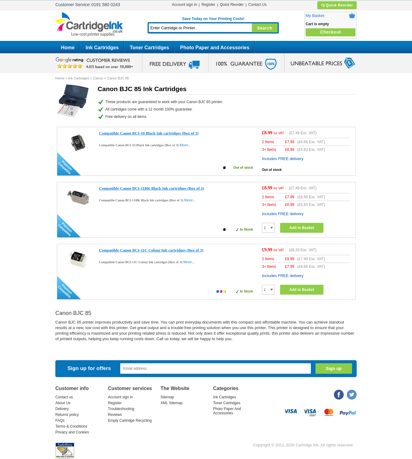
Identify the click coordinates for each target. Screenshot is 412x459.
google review (95, 63)
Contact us (64, 397)
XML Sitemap (171, 403)
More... (185, 145)
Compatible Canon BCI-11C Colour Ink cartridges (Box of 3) (151, 250)
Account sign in (184, 4)
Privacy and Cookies (72, 432)
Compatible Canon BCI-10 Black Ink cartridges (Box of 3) (149, 133)
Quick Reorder (337, 5)
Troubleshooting (121, 409)
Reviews (115, 415)
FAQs (60, 420)
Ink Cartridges (102, 47)
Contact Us (257, 4)
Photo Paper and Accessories (214, 47)
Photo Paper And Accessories (227, 411)
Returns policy (67, 415)
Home (67, 47)
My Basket (315, 15)
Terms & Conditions (71, 426)
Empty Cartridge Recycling (130, 420)
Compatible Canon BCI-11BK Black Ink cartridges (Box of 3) (151, 188)
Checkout (330, 32)
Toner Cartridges (149, 47)
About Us (62, 403)
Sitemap (167, 397)
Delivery (62, 409)
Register (208, 4)
